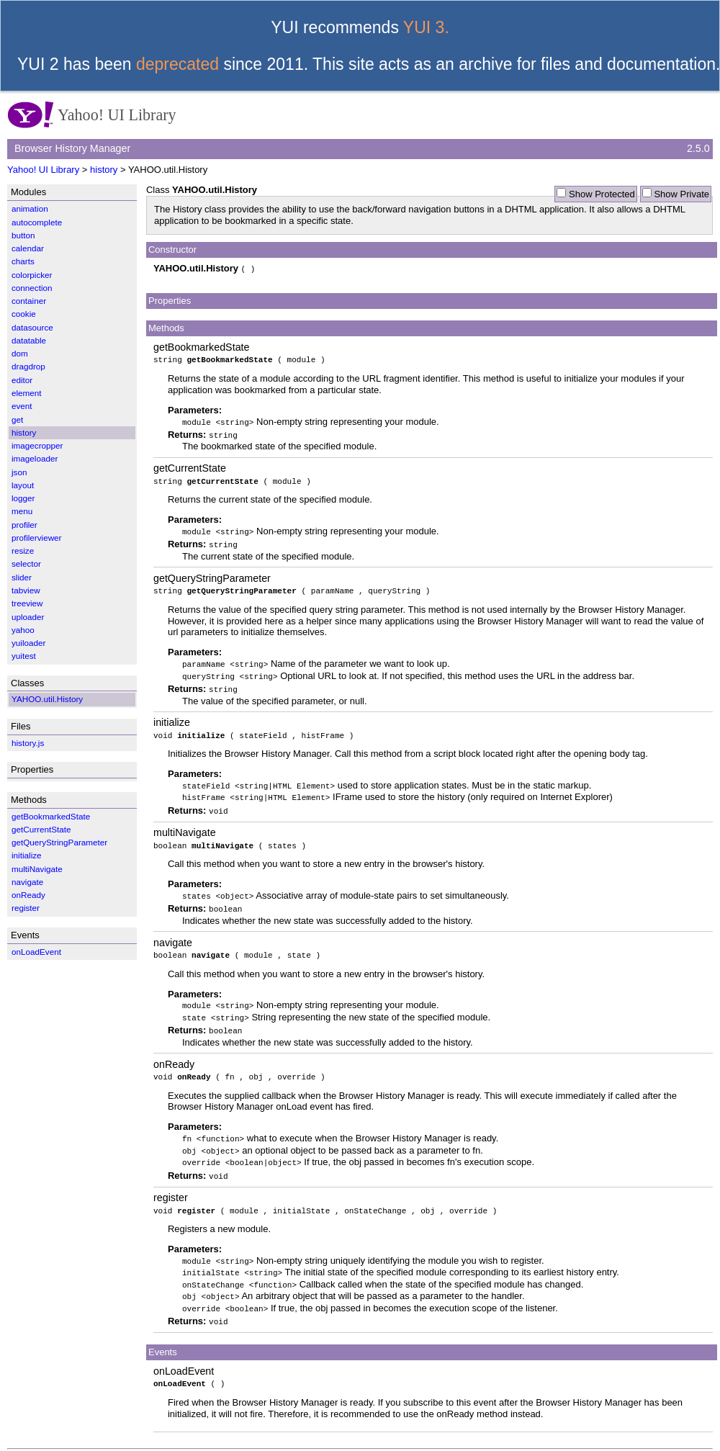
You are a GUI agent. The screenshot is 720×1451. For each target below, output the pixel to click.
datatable (29, 340)
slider (22, 577)
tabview (26, 590)
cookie (24, 313)
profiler (24, 524)
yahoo (23, 629)
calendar (28, 248)
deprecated (177, 64)
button (23, 235)
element (27, 392)
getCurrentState (189, 466)
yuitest (24, 655)
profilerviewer (37, 537)
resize (23, 550)
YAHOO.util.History (47, 699)
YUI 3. (426, 27)
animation (30, 208)
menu (22, 511)
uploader (28, 616)
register (170, 1186)
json (19, 472)
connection (32, 287)
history (103, 169)
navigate (172, 934)
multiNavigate (184, 826)
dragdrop (28, 366)
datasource (32, 327)
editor (22, 380)
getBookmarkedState (201, 346)
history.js (28, 742)
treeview (27, 603)
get (17, 419)
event (22, 405)
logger (23, 498)
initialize (171, 718)
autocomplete (37, 222)
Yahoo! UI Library (43, 169)
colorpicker (32, 274)
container (29, 300)
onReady (173, 1054)
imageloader (35, 458)
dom (20, 353)
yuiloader (28, 642)
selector (26, 563)
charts (23, 261)
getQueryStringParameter (212, 574)
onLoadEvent (183, 1356)
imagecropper (37, 445)
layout (23, 485)
